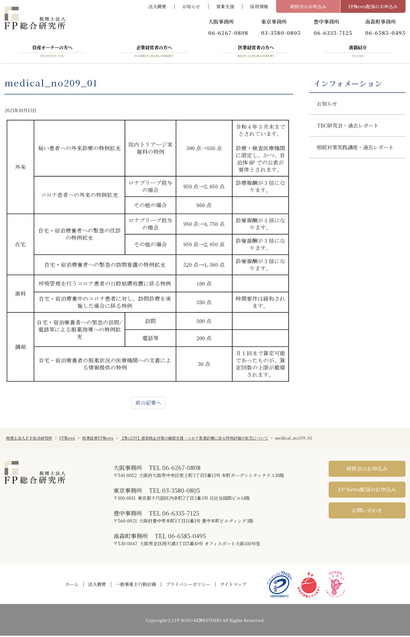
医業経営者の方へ (256, 52)
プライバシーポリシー (188, 585)
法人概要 (157, 6)
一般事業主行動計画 (136, 585)
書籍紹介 (357, 52)
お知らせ (191, 6)
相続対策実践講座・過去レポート (355, 148)
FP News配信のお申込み (367, 490)
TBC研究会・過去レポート (348, 126)
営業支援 (225, 6)
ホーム (71, 585)
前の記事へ (148, 404)
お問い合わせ (367, 511)
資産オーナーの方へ (52, 52)
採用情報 (259, 6)
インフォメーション (347, 84)
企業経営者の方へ (154, 52)
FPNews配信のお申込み (373, 6)
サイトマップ (233, 585)
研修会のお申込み (308, 6)
